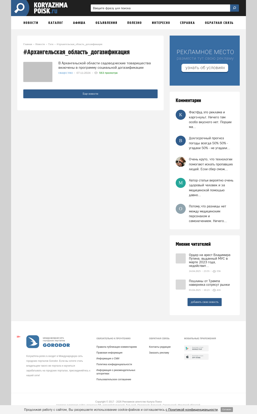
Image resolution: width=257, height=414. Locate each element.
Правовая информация (109, 352)
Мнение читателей (193, 244)
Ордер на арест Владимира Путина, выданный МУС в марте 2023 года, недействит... (209, 260)
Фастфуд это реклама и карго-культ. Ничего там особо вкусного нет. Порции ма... (210, 119)
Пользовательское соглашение (113, 379)
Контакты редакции (159, 346)
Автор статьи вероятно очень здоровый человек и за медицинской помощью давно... (211, 187)
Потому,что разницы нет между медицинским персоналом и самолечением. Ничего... (208, 213)
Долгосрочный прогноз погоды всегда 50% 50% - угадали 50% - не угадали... (209, 143)
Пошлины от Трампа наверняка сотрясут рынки (209, 282)
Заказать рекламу (159, 352)
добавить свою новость (204, 301)
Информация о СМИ (107, 358)
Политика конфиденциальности (114, 364)
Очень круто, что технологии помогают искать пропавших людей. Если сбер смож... (211, 164)
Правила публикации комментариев (116, 346)
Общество (66, 72)
